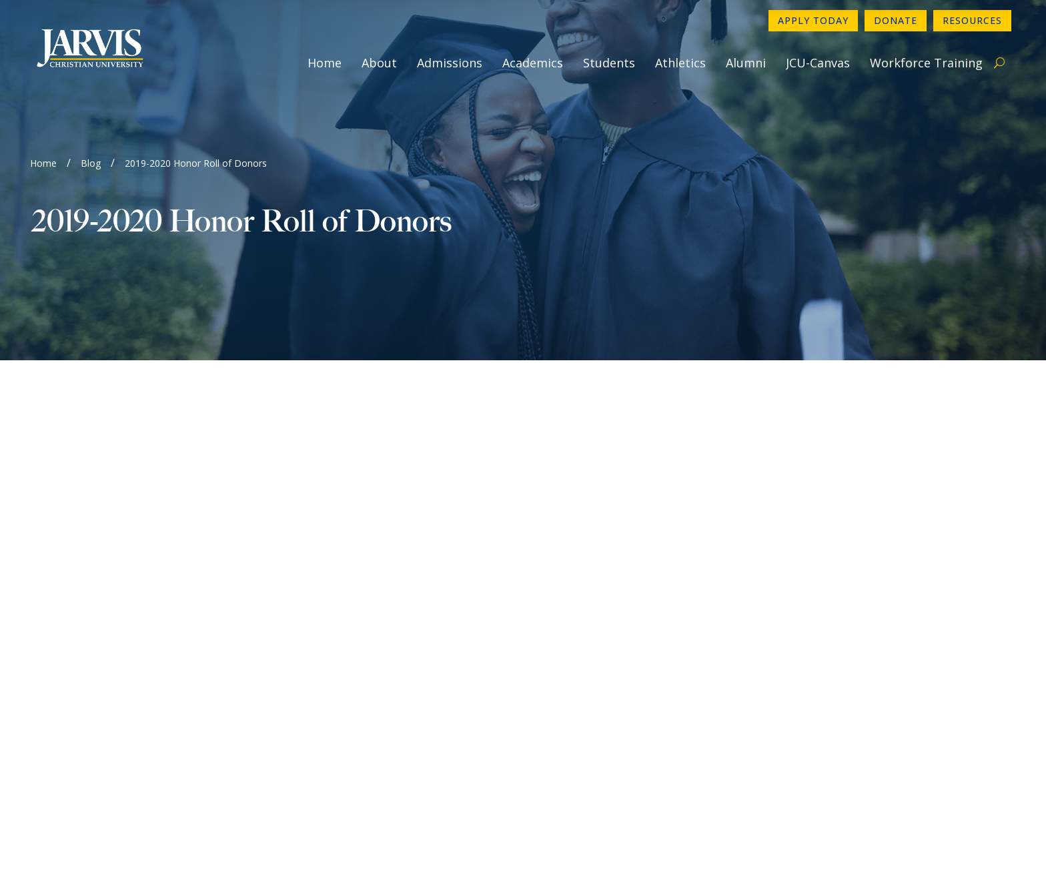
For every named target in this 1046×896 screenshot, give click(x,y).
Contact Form (581, 633)
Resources (972, 20)
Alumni (746, 63)
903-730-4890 (582, 611)
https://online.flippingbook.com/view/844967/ (136, 453)
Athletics (680, 63)
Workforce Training (926, 63)
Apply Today (813, 20)
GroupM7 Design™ (660, 866)
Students (609, 63)
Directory (819, 633)
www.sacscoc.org (307, 831)
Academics (532, 63)
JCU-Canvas (818, 63)
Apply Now (823, 611)
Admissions (449, 63)
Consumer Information (603, 697)
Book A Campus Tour (848, 697)
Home (325, 63)
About (379, 63)
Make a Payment (837, 675)
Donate (895, 20)
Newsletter (575, 654)
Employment (578, 675)
